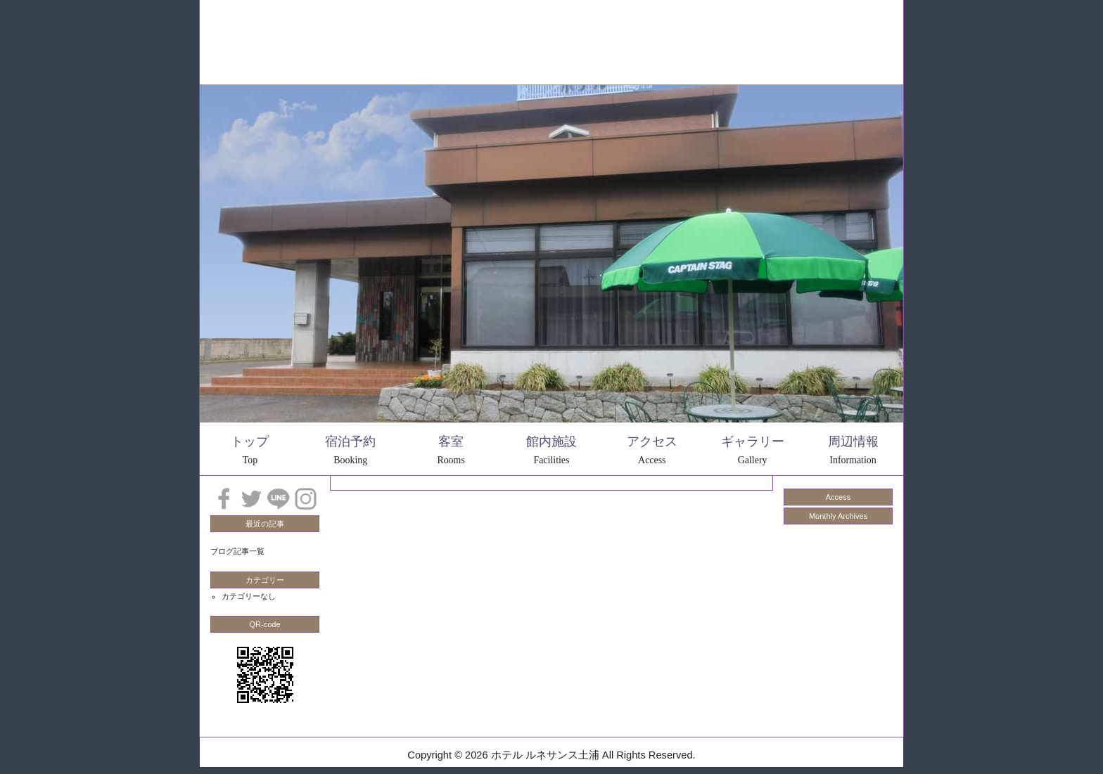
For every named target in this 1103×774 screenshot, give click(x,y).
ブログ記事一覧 (237, 551)
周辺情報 (506, 22)
